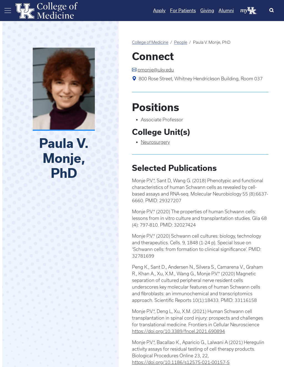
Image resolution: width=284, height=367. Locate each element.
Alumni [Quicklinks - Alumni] (226, 10)
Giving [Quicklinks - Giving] (207, 10)
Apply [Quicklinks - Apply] (159, 10)
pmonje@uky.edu (156, 69)
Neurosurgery (155, 142)
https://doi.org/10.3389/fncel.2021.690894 (178, 331)
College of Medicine (150, 42)
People (180, 42)
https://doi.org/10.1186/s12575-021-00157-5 (181, 362)
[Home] (47, 9)
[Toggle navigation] (8, 10)
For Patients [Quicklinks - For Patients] (183, 10)
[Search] (273, 10)
